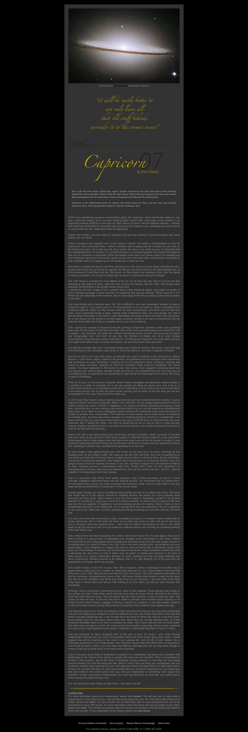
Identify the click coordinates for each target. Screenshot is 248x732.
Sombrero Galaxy (106, 86)
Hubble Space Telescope (138, 86)
